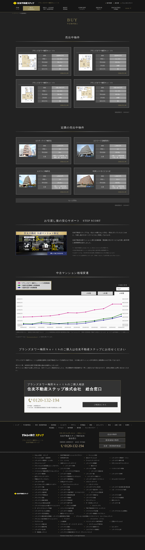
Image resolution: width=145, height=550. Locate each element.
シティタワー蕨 (90, 473)
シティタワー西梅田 (65, 497)
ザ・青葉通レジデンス (41, 532)
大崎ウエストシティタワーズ (68, 463)
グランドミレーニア (40, 463)
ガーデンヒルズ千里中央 (96, 524)
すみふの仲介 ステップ (41, 455)
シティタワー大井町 (117, 473)
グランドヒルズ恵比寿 (97, 492)
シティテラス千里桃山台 (41, 495)
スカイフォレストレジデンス (71, 484)
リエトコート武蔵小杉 (41, 524)
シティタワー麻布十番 (118, 460)
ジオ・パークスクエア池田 (119, 489)
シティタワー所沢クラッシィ (68, 529)
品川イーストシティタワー (42, 476)
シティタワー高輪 (91, 468)
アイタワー (67, 519)
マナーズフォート (91, 500)
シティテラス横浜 (65, 526)
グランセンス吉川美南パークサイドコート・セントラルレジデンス (94, 516)
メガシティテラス (93, 484)
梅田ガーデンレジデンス (67, 513)
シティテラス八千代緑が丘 (72, 471)
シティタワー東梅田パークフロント (95, 513)
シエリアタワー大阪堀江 (92, 529)
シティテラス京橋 (91, 497)
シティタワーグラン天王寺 (93, 487)
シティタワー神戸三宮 (66, 503)
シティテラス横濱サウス (92, 526)
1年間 (88, 293)
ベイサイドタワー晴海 (118, 468)
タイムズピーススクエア (118, 479)
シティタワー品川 (39, 481)
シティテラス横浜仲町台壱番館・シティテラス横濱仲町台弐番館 (52, 516)
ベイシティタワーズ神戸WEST (94, 521)
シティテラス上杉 (116, 529)
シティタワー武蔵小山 (92, 495)
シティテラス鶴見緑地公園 (67, 495)
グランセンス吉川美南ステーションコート (46, 519)
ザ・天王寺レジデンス (92, 503)
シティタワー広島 (65, 489)
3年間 (105, 293)
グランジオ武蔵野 (71, 505)
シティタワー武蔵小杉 (97, 471)
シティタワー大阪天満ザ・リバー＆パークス (72, 492)
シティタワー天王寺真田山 (42, 513)
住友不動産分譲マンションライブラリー (71, 455)
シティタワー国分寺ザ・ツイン (94, 489)
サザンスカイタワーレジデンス (120, 463)
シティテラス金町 (116, 495)
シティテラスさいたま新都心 (119, 511)
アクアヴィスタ (39, 521)
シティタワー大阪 (39, 487)
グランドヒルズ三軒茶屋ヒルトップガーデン (47, 465)
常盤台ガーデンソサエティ (42, 479)
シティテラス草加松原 (66, 500)
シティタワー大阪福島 (66, 511)
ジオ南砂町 (63, 521)
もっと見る (72, 200)
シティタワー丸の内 (40, 529)
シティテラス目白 (65, 468)
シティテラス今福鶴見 (118, 497)
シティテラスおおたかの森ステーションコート (47, 505)
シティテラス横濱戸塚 (41, 526)
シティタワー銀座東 (65, 473)
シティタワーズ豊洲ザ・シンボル (44, 460)
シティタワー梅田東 (40, 473)
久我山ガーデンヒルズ (66, 481)
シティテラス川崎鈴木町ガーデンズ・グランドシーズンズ (76, 532)
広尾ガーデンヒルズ (117, 521)
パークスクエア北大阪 (92, 511)
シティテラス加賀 (65, 487)
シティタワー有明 (70, 465)
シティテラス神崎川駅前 (41, 500)
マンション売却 (93, 455)
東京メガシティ (116, 500)
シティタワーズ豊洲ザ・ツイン (120, 458)
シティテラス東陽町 (91, 463)
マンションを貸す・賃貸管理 (42, 458)
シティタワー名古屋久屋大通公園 (121, 487)
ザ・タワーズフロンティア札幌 (43, 508)
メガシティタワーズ (91, 481)
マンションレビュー (32, 336)
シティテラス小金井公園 (41, 489)
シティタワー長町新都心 (67, 479)
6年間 (121, 293)
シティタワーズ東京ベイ (94, 476)
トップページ (15, 13)
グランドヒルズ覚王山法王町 (42, 503)
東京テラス (94, 465)
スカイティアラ (96, 505)
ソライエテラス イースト (97, 519)
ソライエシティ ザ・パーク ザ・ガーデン (71, 524)
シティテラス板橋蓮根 (41, 468)
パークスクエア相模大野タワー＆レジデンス (47, 471)
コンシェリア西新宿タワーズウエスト (70, 476)
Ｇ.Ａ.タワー (115, 526)
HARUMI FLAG (64, 458)
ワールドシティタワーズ (92, 460)
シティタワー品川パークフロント (95, 479)
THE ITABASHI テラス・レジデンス (95, 508)
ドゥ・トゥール (64, 460)
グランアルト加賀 (39, 497)
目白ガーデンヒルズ (91, 458)
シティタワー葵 (116, 503)
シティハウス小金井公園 (67, 508)
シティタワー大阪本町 (41, 492)
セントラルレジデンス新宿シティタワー (45, 484)
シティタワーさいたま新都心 (42, 511)
